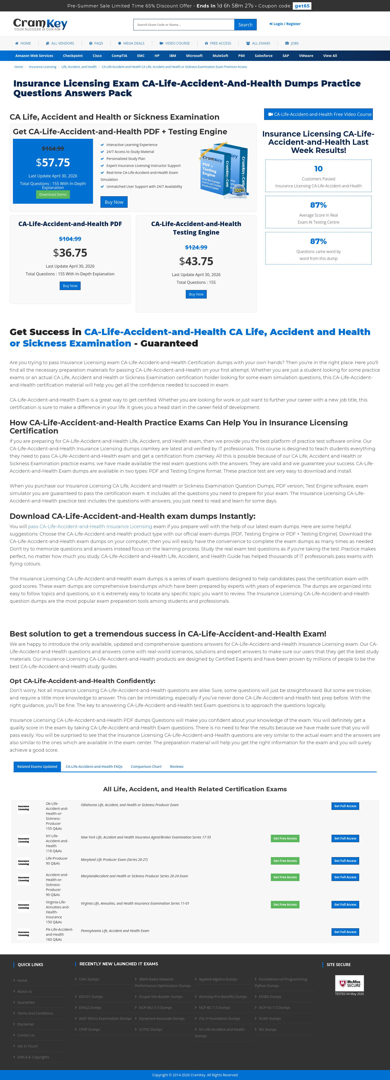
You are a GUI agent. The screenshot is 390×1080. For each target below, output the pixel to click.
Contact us (26, 1035)
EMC (141, 55)
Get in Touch (27, 1046)
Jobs (292, 43)
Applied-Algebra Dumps (218, 979)
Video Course (175, 43)
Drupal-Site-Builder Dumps (161, 996)
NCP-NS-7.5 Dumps (274, 1007)
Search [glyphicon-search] (245, 25)
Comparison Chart (146, 766)
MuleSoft (220, 55)
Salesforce (264, 55)
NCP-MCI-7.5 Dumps (155, 1007)
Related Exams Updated (37, 766)
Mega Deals (131, 43)
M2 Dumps (268, 1029)
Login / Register (285, 23)
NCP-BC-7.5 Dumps (214, 1007)
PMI (241, 55)
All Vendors (60, 43)
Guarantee (26, 1002)
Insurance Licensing (42, 67)
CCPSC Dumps (150, 1029)
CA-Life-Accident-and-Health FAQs (94, 766)
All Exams (258, 43)
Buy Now (114, 202)
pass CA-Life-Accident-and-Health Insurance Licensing (90, 526)
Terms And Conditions (35, 1013)
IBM (172, 55)
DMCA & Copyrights (33, 1057)
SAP (286, 55)
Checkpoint (73, 55)
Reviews (177, 766)
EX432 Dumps (90, 1007)
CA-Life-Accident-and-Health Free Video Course (320, 114)
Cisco (97, 55)
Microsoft (194, 55)
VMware (306, 55)
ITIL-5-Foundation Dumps (219, 1018)
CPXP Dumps (89, 1029)
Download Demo (52, 194)
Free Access (218, 43)
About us (24, 991)
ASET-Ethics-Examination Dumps (105, 1018)
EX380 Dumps (270, 996)
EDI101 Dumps (91, 996)
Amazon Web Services (34, 55)
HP (156, 55)
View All (330, 55)
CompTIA (119, 55)
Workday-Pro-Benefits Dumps (223, 996)
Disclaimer (25, 1024)
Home (23, 43)
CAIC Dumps (89, 979)
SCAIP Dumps (270, 1018)
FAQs (96, 43)
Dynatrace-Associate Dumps (162, 1018)
